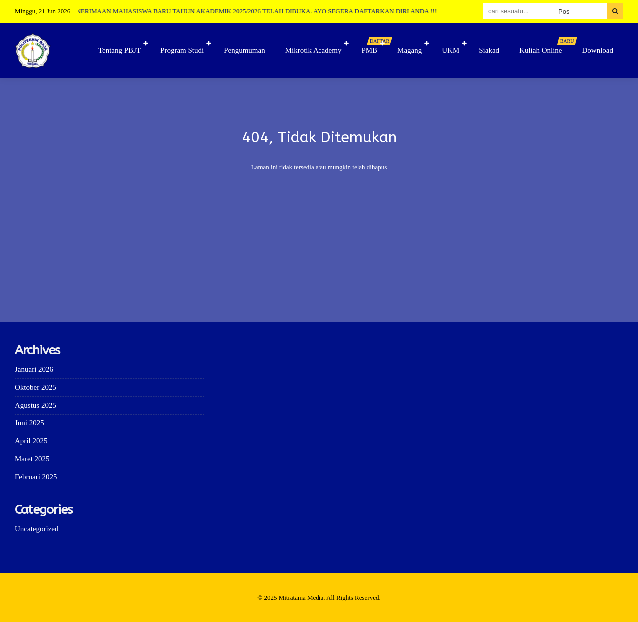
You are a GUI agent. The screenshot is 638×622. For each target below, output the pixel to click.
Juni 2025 (29, 423)
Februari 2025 (36, 477)
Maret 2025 (32, 459)
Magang (409, 50)
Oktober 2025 (35, 387)
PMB (374, 45)
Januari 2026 (34, 369)
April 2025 (31, 441)
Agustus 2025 (35, 405)
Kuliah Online (545, 45)
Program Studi (182, 50)
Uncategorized (36, 529)
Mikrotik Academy (313, 50)
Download (598, 50)
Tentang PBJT (119, 50)
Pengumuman (244, 50)
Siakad (489, 50)
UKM (450, 50)
